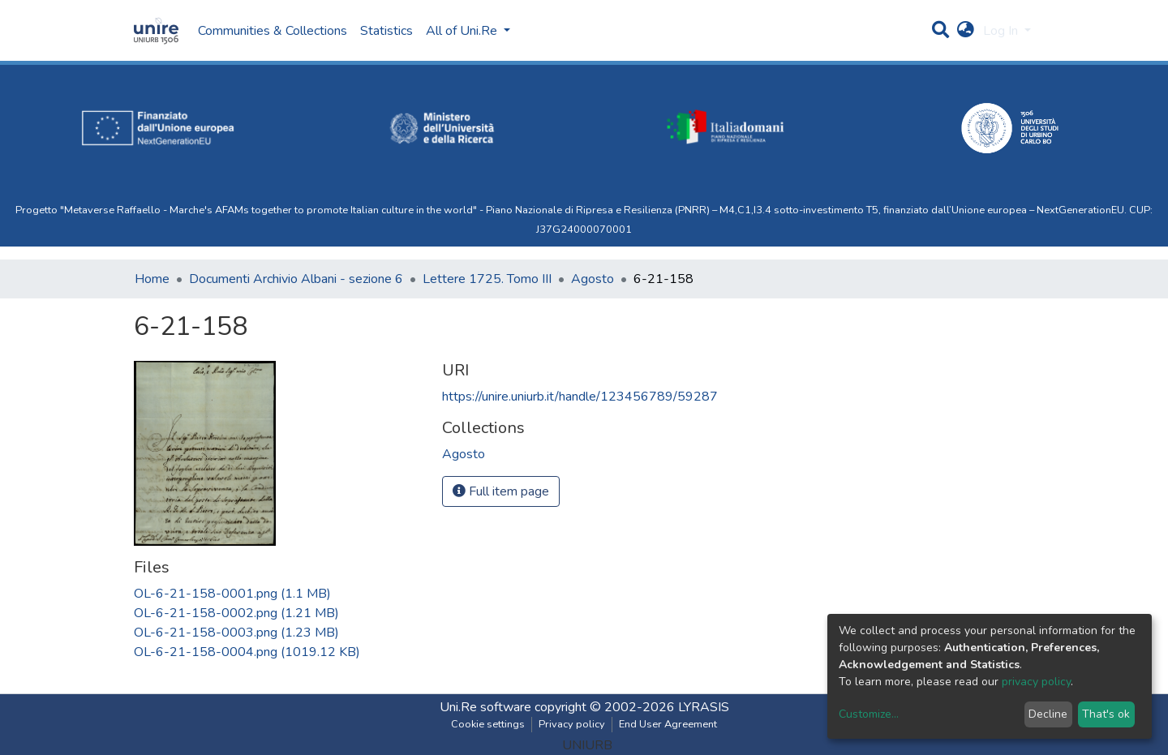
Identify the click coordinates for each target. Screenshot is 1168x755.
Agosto (592, 279)
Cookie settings (488, 724)
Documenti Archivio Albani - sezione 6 (296, 279)
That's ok (1106, 714)
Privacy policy (572, 724)
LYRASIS (703, 707)
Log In (1002, 31)
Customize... (869, 714)
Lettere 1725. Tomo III (487, 279)
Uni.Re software (485, 707)
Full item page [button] (501, 491)
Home (152, 279)
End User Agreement (668, 724)
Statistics (386, 31)
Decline (1047, 714)
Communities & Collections (272, 31)
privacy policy (1036, 681)
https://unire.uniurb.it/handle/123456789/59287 (580, 396)
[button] (965, 31)
